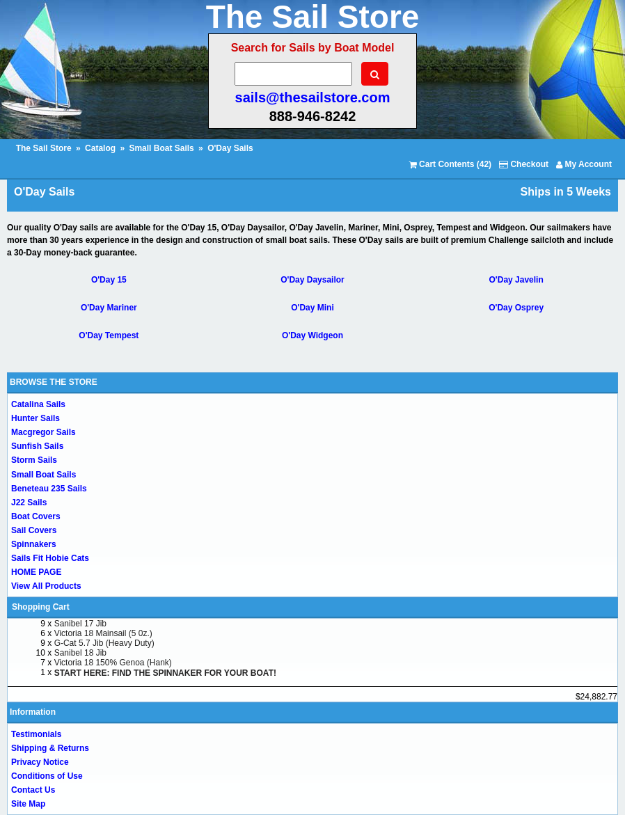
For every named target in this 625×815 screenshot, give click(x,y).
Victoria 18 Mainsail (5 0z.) (103, 633)
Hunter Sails (35, 418)
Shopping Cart (41, 607)
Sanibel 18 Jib (80, 653)
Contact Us (33, 790)
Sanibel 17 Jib (80, 623)
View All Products (46, 586)
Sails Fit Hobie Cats (50, 558)
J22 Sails (29, 502)
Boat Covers (36, 516)
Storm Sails (34, 460)
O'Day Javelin (516, 280)
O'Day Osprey (516, 307)
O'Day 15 (109, 280)
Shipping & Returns (50, 748)
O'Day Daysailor (312, 280)
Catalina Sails (38, 404)
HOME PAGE (36, 572)
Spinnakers (33, 544)
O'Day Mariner (109, 307)
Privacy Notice (40, 762)
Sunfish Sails (37, 446)
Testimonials (36, 734)
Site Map (28, 804)
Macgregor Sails (43, 432)
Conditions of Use (47, 776)
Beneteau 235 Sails (49, 488)
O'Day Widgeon (312, 335)
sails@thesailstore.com (312, 97)
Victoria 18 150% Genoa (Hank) (113, 662)
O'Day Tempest (109, 335)
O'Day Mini (312, 307)
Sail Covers (33, 530)
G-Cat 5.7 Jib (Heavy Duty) (104, 643)
